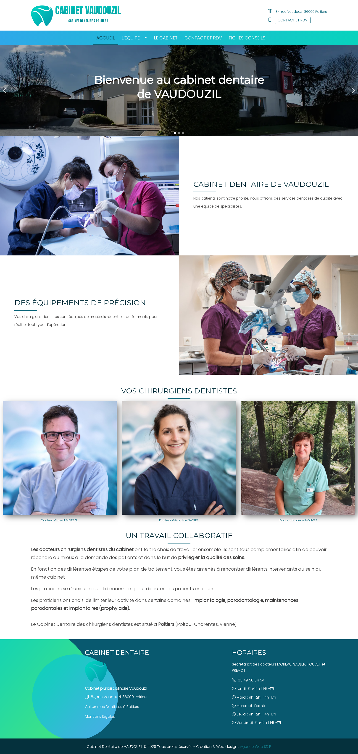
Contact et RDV (293, 20)
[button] (4, 90)
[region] (179, 90)
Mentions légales (100, 716)
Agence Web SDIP (255, 746)
